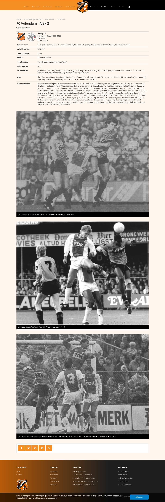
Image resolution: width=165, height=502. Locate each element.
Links (113, 7)
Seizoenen (36, 7)
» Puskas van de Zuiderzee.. (83, 475)
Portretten (47, 7)
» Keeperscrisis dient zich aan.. (84, 484)
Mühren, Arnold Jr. (124, 484)
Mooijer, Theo (123, 471)
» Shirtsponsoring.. (79, 471)
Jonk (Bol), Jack (123, 481)
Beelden (104, 7)
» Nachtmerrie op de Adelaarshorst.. (86, 481)
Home (26, 7)
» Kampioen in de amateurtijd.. (84, 478)
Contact (122, 7)
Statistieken (70, 7)
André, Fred (122, 475)
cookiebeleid (51, 498)
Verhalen (58, 7)
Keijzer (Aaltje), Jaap (125, 478)
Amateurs (94, 7)
